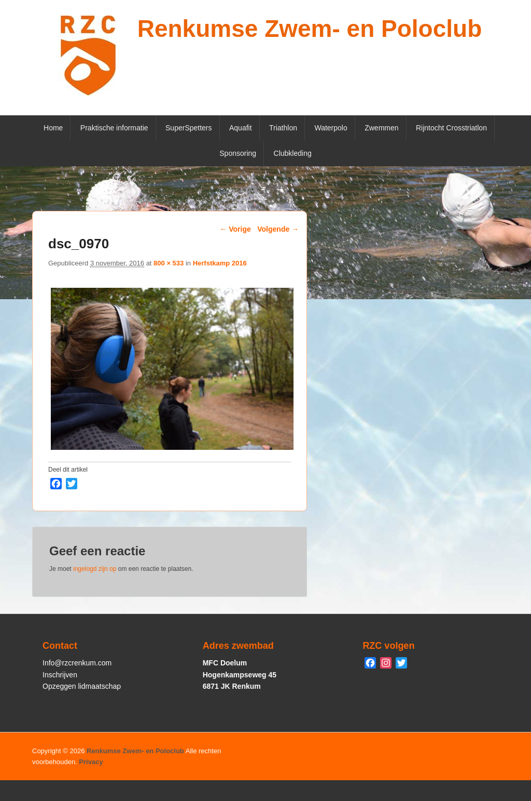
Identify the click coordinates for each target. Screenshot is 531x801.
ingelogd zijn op (94, 568)
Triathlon (283, 128)
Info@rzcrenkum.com (77, 663)
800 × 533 (168, 263)
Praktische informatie (114, 128)
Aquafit (240, 128)
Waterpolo (330, 128)
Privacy (91, 762)
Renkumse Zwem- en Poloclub (309, 28)
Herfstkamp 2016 (220, 263)
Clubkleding (293, 153)
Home (53, 128)
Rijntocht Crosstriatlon (451, 128)
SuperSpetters (188, 128)
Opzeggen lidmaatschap (82, 686)
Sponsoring (237, 153)
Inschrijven (60, 675)
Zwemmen (381, 128)
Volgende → (278, 229)
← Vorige (234, 229)
